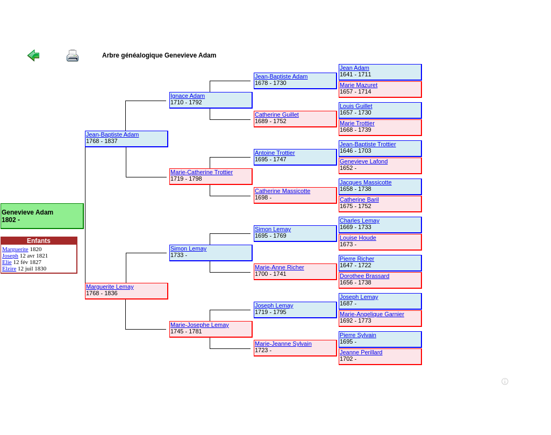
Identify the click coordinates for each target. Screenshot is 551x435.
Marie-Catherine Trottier (201, 172)
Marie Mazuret (358, 85)
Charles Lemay (360, 220)
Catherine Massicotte (282, 191)
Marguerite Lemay (110, 286)
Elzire (9, 268)
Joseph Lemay (274, 305)
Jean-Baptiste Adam (112, 134)
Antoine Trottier (275, 152)
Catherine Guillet (277, 114)
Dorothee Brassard (364, 276)
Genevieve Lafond (364, 161)
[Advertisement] (195, 24)
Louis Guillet (356, 106)
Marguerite (15, 249)
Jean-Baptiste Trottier (368, 144)
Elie (7, 262)
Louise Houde (358, 237)
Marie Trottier (357, 123)
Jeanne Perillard (361, 352)
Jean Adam (354, 68)
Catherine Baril (359, 199)
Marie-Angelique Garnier (372, 314)
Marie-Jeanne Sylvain (283, 343)
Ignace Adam (187, 95)
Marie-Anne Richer (279, 267)
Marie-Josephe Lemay (199, 325)
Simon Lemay (188, 248)
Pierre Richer (357, 258)
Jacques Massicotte (366, 182)
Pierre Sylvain (358, 335)
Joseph (10, 255)
